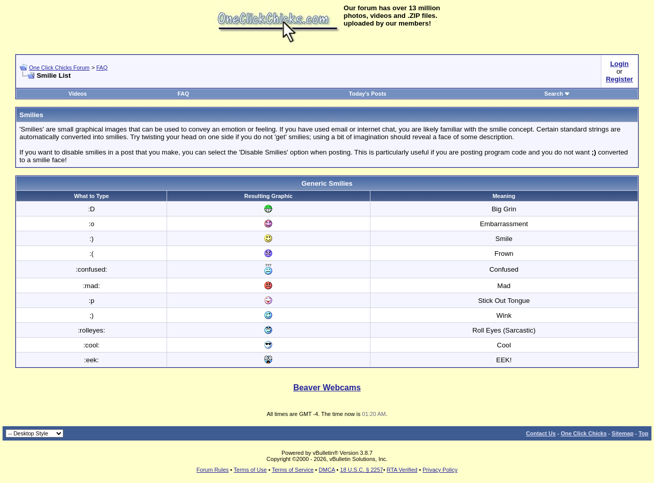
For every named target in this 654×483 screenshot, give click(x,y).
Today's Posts (367, 94)
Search (557, 94)
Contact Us (541, 433)
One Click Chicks (583, 433)
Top (643, 433)
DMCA (327, 470)
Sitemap (623, 433)
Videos (77, 94)
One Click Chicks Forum (59, 67)
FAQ (101, 67)
